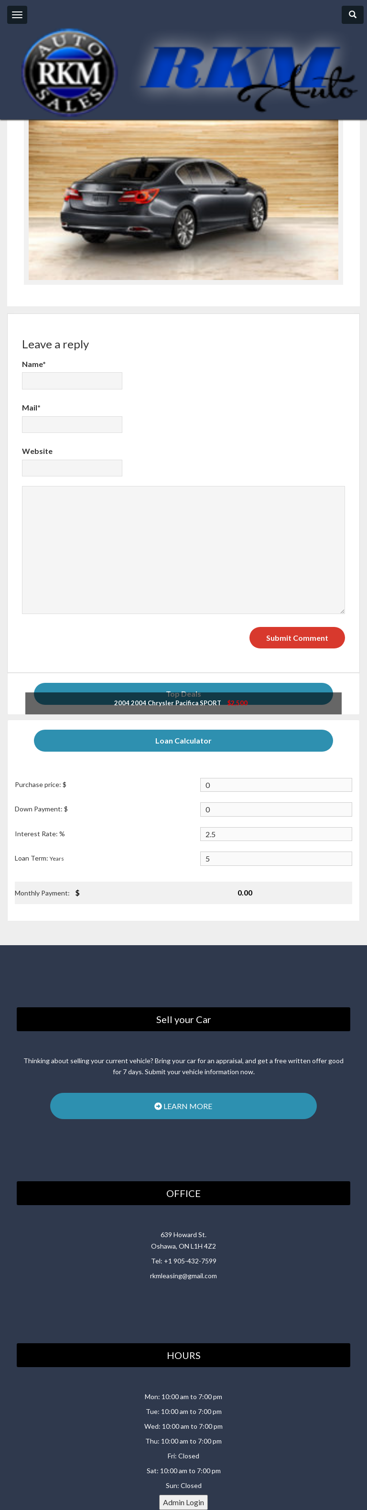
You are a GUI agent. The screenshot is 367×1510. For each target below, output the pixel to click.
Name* (34, 363)
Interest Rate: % (40, 834)
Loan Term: (39, 858)
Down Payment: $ (41, 809)
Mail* (31, 407)
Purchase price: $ (40, 784)
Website (37, 450)
